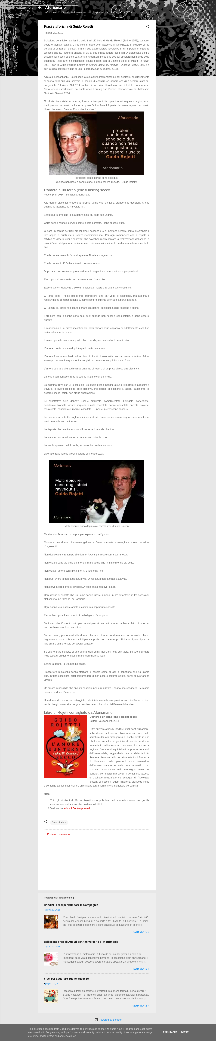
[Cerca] (176, 8)
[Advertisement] (168, 67)
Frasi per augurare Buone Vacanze (66, 978)
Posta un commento (58, 834)
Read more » (140, 932)
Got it (184, 1032)
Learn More (169, 1032)
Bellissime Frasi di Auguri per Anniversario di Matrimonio (81, 941)
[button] (147, 27)
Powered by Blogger (108, 1019)
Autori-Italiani (59, 822)
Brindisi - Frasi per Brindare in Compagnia (71, 905)
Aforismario (55, 7)
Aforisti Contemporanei (77, 808)
